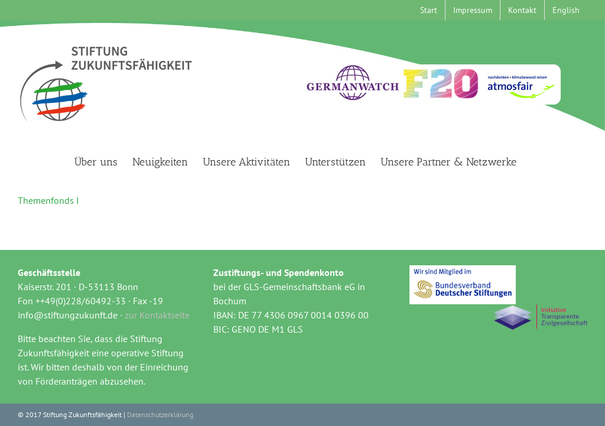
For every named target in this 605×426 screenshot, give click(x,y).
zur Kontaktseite (157, 315)
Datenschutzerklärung (160, 414)
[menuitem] (566, 10)
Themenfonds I (48, 200)
